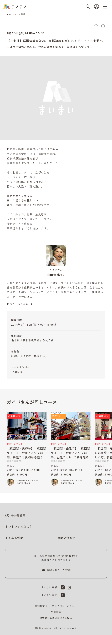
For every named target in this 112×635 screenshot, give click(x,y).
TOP (9, 14)
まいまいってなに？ (18, 526)
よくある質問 (14, 538)
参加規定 (40, 606)
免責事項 (56, 612)
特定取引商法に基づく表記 (55, 618)
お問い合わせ (66, 538)
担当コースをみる (20, 304)
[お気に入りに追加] (96, 25)
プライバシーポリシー (64, 606)
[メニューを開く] (105, 6)
